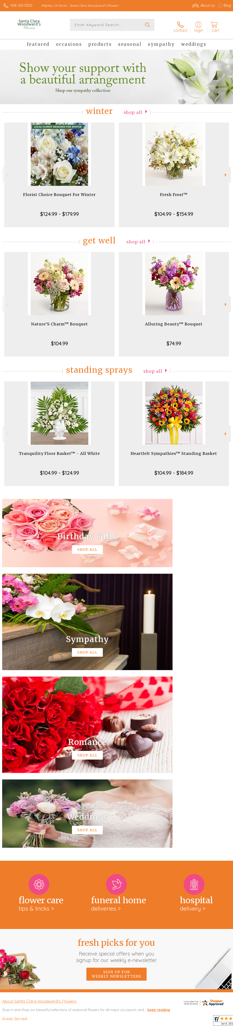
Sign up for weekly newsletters (116, 793)
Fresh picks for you (116, 770)
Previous (6, 172)
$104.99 (59, 340)
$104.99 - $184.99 (173, 470)
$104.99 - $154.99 (173, 211)
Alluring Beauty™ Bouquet (174, 321)
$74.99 (173, 340)
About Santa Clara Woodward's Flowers (39, 820)
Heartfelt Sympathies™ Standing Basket (174, 450)
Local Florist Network (188, 1021)
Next (226, 172)
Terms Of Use (132, 1021)
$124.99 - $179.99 (59, 211)
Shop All (133, 109)
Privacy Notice (157, 1021)
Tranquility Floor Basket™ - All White (59, 450)
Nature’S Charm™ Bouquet (59, 321)
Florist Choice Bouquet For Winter (59, 191)
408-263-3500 (21, 5)
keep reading (158, 829)
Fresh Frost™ (174, 191)
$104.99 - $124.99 (59, 470)
